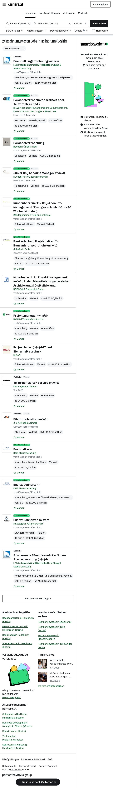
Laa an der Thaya (37, 462)
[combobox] (18, 23)
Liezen (40, 575)
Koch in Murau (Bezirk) (14, 731)
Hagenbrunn (21, 185)
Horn (54, 77)
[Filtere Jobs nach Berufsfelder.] (16, 31)
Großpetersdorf (66, 77)
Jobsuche (30, 13)
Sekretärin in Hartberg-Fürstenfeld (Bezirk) (15, 746)
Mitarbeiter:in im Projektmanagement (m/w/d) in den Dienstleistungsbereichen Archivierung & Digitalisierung (41, 281)
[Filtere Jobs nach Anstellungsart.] (38, 31)
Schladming (56, 575)
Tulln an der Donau (24, 224)
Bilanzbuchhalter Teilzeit (31, 520)
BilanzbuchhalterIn (26, 484)
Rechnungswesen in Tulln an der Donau (55, 646)
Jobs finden (99, 23)
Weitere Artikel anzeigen (51, 686)
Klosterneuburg (59, 258)
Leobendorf (21, 298)
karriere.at (9, 708)
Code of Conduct (48, 766)
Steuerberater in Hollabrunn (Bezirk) (17, 645)
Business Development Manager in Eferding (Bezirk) (17, 724)
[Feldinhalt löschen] (28, 23)
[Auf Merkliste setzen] (19, 88)
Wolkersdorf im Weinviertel (42, 497)
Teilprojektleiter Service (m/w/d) (36, 382)
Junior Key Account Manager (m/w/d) (39, 173)
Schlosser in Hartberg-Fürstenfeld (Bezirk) (14, 716)
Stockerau (20, 120)
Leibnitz (31, 575)
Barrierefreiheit (27, 766)
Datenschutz (9, 766)
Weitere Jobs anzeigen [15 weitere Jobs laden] (38, 598)
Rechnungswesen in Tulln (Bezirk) (51, 629)
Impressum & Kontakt (33, 759)
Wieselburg (45, 77)
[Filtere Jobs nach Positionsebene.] (62, 31)
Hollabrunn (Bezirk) (54, 41)
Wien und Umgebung (25, 258)
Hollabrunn (20, 77)
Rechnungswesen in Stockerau (54, 622)
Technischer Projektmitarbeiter (12, 738)
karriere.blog (46, 654)
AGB (50, 759)
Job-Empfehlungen (49, 13)
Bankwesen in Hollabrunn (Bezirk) (15, 637)
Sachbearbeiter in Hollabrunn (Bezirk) (18, 620)
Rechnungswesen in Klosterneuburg (48, 637)
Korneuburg (43, 258)
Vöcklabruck (70, 575)
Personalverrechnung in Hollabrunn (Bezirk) (15, 628)
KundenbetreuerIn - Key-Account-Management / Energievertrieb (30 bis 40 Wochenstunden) (42, 207)
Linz (46, 575)
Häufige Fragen (10, 759)
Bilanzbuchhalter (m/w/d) (30, 419)
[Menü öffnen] (4, 4)
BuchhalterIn (22, 449)
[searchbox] (18, 23)
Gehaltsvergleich (11, 697)
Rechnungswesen (18, 41)
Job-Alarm (69, 13)
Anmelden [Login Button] (100, 4)
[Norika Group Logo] (17, 776)
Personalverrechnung (28, 143)
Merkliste (83, 13)
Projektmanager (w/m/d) (30, 315)
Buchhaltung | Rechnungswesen (36, 61)
